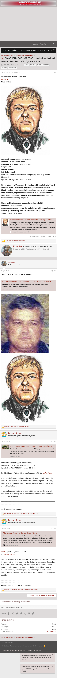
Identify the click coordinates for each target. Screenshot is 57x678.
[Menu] (2, 44)
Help (35, 646)
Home (40, 646)
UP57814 (4, 79)
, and (16, 427)
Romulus (6, 65)
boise (26, 65)
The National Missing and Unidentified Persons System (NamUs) (26, 281)
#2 (55, 271)
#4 (55, 528)
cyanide (32, 65)
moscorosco (51, 632)
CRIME (4, 552)
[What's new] (50, 44)
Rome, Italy (48, 246)
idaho (39, 65)
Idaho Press (47, 473)
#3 (55, 442)
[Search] (54, 44)
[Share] (55, 72)
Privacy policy (27, 646)
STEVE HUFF (9, 554)
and (15, 241)
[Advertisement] (28, 24)
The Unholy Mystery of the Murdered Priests (20, 533)
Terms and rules (15, 646)
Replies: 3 (15, 73)
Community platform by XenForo (22, 650)
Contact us (5, 646)
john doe (46, 65)
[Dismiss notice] (54, 50)
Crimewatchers (7, 642)
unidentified (12, 67)
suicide (4, 67)
